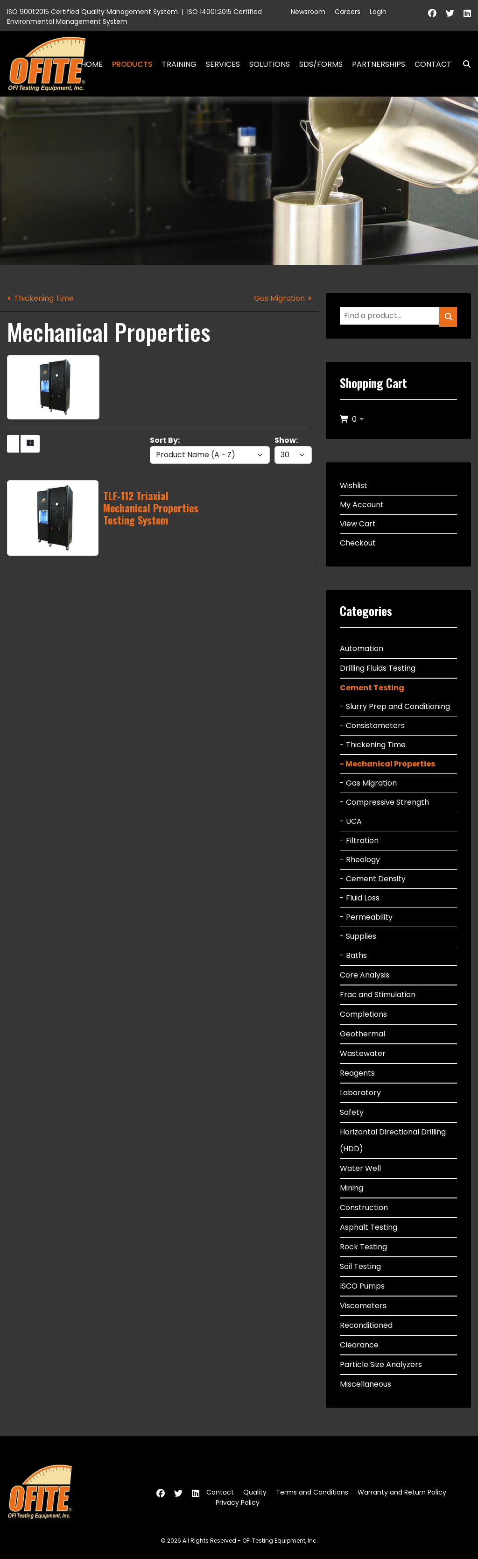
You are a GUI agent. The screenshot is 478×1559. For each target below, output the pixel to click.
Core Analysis (364, 975)
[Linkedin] (467, 13)
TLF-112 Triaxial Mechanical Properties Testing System (150, 508)
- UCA (351, 821)
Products (132, 64)
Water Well (360, 1168)
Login (378, 11)
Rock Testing (363, 1246)
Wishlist (353, 485)
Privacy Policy (238, 1502)
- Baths (353, 955)
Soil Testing (360, 1266)
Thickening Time (44, 298)
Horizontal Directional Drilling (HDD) (393, 1140)
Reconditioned (366, 1325)
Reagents (357, 1073)
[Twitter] (450, 13)
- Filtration (359, 840)
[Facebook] (432, 13)
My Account (362, 504)
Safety (352, 1112)
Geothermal (362, 1033)
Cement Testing (372, 687)
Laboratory (360, 1092)
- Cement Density (373, 878)
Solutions (269, 64)
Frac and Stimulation (377, 994)
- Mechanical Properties (387, 763)
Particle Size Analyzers (381, 1364)
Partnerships (378, 64)
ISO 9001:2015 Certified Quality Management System (92, 11)
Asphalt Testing (368, 1227)
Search (463, 64)
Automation (361, 648)
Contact (433, 64)
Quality (255, 1492)
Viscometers (363, 1305)
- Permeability (366, 917)
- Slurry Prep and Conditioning (395, 706)
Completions (363, 1014)
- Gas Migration (368, 783)
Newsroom (308, 11)
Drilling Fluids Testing (377, 668)
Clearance (359, 1344)
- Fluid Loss (360, 898)
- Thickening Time (373, 744)
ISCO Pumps (362, 1286)
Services (223, 64)
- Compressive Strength (384, 802)
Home (92, 64)
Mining (351, 1188)
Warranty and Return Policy (402, 1492)
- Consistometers (372, 725)
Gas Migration (279, 298)
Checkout (358, 543)
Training (179, 64)
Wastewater (363, 1053)
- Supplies (358, 936)
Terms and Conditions (312, 1492)
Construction (364, 1207)
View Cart (358, 523)
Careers (347, 11)
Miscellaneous (365, 1384)
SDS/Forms (321, 64)
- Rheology (360, 859)
